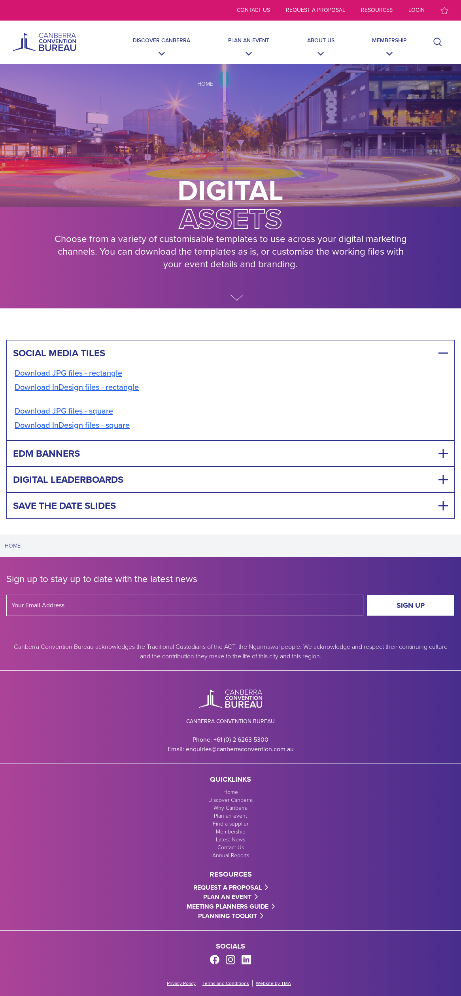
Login (416, 10)
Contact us (253, 10)
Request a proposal (315, 10)
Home (205, 84)
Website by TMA (273, 983)
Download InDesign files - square (72, 425)
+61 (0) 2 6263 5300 (240, 739)
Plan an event (248, 40)
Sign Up (411, 605)
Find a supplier (230, 823)
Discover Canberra (161, 40)
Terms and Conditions (225, 983)
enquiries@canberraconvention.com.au (240, 749)
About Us (320, 40)
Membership (389, 40)
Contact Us (230, 847)
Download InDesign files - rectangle (77, 387)
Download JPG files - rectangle (68, 372)
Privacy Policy (181, 983)
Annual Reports (230, 855)
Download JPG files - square (64, 410)
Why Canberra (230, 807)
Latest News (230, 839)
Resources (377, 10)
